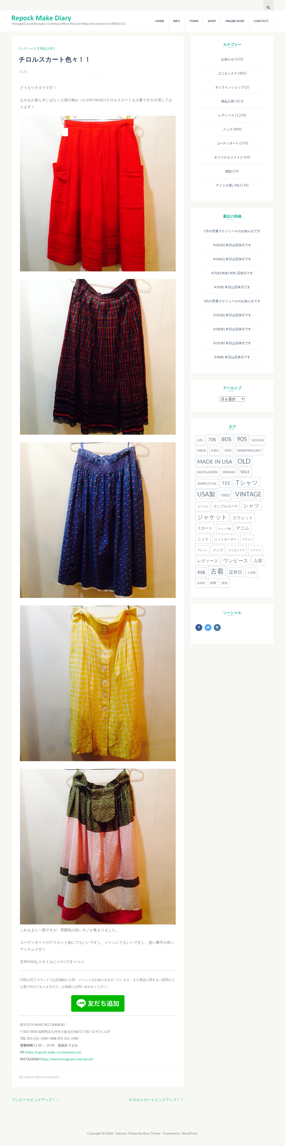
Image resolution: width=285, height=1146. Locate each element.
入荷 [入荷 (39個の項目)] (258, 560)
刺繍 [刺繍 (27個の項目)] (201, 572)
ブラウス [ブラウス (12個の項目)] (247, 539)
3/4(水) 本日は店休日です (232, 357)
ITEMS (193, 21)
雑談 (228, 171)
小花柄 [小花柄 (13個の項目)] (251, 572)
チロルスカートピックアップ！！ (156, 1099)
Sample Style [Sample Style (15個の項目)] (207, 483)
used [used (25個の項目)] (225, 495)
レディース (226, 115)
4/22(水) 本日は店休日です (232, 245)
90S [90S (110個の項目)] (242, 439)
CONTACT (261, 21)
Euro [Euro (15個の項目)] (215, 450)
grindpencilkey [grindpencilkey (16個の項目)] (249, 450)
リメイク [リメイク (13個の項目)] (255, 550)
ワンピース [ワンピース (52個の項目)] (235, 560)
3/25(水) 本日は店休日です (232, 315)
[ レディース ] (28, 48)
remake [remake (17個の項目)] (229, 472)
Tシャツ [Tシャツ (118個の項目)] (247, 482)
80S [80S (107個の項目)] (226, 439)
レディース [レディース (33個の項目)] (207, 560)
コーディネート (227, 143)
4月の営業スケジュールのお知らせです (232, 301)
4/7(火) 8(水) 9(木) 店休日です (232, 273)
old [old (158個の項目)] (244, 461)
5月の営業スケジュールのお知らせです (232, 231)
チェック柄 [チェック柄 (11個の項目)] (224, 528)
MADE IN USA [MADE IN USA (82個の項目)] (214, 461)
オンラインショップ (229, 87)
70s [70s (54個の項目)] (212, 439)
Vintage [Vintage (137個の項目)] (248, 494)
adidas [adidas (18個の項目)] (258, 440)
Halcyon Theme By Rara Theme (138, 1133)
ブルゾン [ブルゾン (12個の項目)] (202, 550)
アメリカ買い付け (228, 185)
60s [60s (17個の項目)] (200, 440)
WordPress (190, 1133)
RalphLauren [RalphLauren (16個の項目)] (207, 472)
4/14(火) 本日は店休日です (232, 259)
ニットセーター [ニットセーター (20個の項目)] (225, 539)
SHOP (212, 21)
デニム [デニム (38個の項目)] (242, 527)
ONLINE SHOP (234, 21)
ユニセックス (227, 73)
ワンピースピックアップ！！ (35, 1099)
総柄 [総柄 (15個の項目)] (213, 583)
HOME (159, 21)
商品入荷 (227, 101)
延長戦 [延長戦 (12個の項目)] (201, 582)
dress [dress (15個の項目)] (201, 450)
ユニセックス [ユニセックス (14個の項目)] (236, 550)
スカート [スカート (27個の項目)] (205, 528)
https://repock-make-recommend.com (53, 1052)
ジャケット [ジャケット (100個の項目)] (212, 516)
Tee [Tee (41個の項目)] (226, 483)
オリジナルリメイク (228, 157)
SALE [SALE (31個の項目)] (245, 471)
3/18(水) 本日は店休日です (232, 329)
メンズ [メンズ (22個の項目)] (218, 550)
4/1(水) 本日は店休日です (232, 287)
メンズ (227, 129)
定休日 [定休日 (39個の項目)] (235, 571)
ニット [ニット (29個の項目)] (203, 538)
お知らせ (227, 59)
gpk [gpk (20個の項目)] (227, 450)
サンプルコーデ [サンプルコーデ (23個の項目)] (226, 506)
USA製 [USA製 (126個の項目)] (206, 494)
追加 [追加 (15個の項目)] (224, 583)
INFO (176, 21)
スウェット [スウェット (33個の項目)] (242, 517)
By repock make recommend (39, 1077)
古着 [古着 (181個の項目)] (217, 571)
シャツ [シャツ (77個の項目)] (251, 505)
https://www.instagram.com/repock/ (66, 1059)
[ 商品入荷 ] (46, 48)
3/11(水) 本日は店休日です (232, 343)
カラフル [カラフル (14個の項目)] (202, 506)
